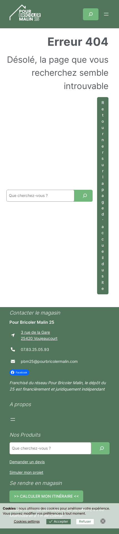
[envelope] (12, 361)
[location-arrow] (12, 335)
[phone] (12, 349)
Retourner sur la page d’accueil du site (103, 195)
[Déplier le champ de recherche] (90, 14)
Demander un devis (27, 461)
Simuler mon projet (26, 472)
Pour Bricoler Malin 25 (31, 322)
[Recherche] (85, 196)
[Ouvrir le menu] (106, 14)
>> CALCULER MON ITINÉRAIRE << (46, 496)
